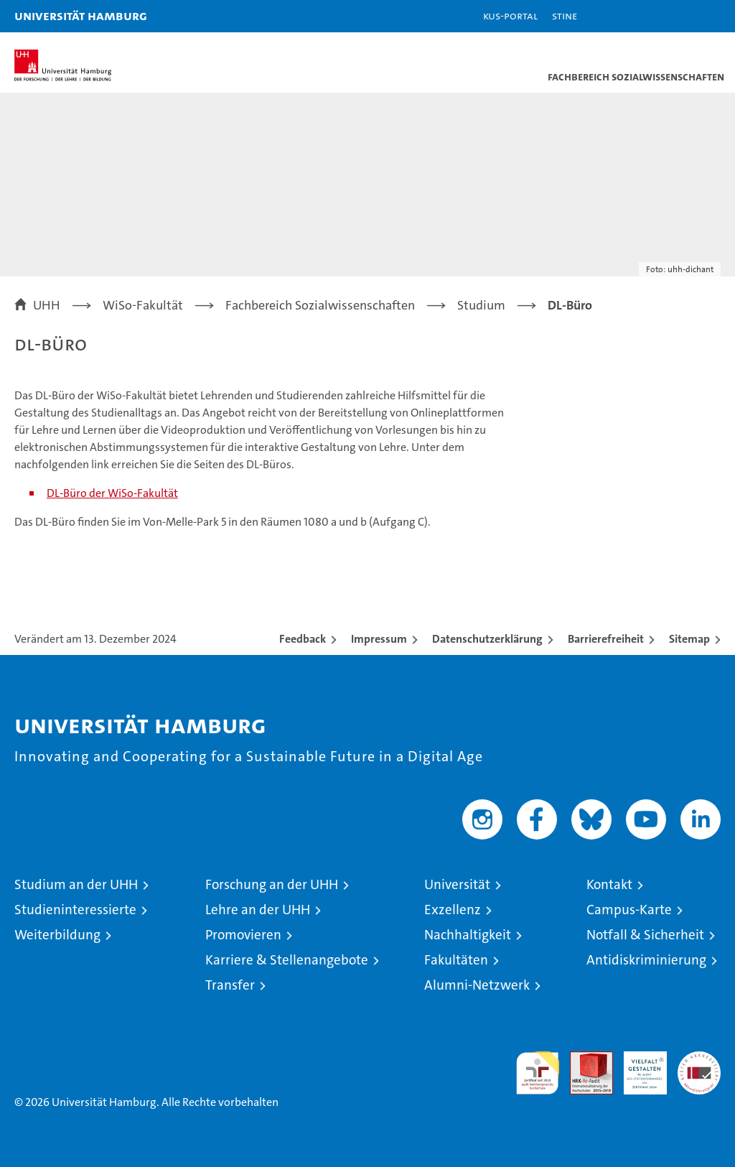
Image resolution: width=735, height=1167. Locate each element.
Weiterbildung (57, 935)
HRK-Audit (637, 1066)
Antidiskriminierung (646, 960)
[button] (679, 16)
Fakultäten (456, 960)
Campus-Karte (629, 910)
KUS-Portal (510, 15)
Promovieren (243, 935)
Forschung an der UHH (271, 884)
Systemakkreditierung (699, 1058)
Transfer (230, 985)
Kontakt (609, 884)
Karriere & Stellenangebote (286, 960)
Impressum (379, 638)
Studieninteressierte (75, 910)
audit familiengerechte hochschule (537, 1072)
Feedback (302, 638)
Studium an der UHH (76, 884)
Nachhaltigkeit (467, 935)
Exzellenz (452, 910)
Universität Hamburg (80, 15)
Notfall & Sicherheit (645, 935)
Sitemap (689, 638)
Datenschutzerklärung (487, 638)
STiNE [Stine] (564, 15)
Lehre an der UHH (257, 910)
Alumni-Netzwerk (477, 985)
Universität (457, 884)
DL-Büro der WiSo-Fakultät (112, 493)
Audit (583, 1058)
